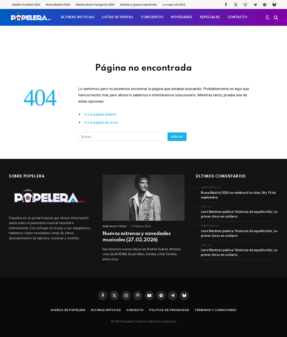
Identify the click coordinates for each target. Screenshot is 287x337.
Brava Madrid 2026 (58, 4)
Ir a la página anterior (101, 114)
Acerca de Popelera (67, 310)
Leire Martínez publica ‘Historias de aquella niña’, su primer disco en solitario (239, 214)
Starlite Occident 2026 (26, 4)
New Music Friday (114, 226)
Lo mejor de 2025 (174, 4)
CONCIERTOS (152, 17)
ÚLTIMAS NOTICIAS (77, 17)
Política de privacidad (169, 310)
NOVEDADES (181, 17)
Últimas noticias (105, 310)
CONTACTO (238, 17)
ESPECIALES (210, 17)
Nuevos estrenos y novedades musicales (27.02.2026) (136, 236)
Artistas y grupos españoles (138, 4)
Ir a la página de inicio (102, 122)
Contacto (134, 310)
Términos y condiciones (216, 310)
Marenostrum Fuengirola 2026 (95, 4)
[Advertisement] (143, 44)
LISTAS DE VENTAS (117, 17)
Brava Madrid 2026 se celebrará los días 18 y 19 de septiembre (238, 195)
